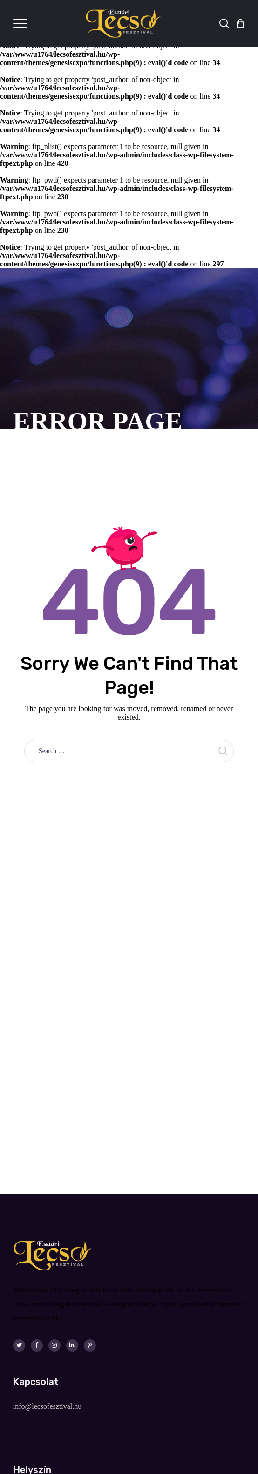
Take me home (129, 783)
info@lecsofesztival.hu (47, 1406)
